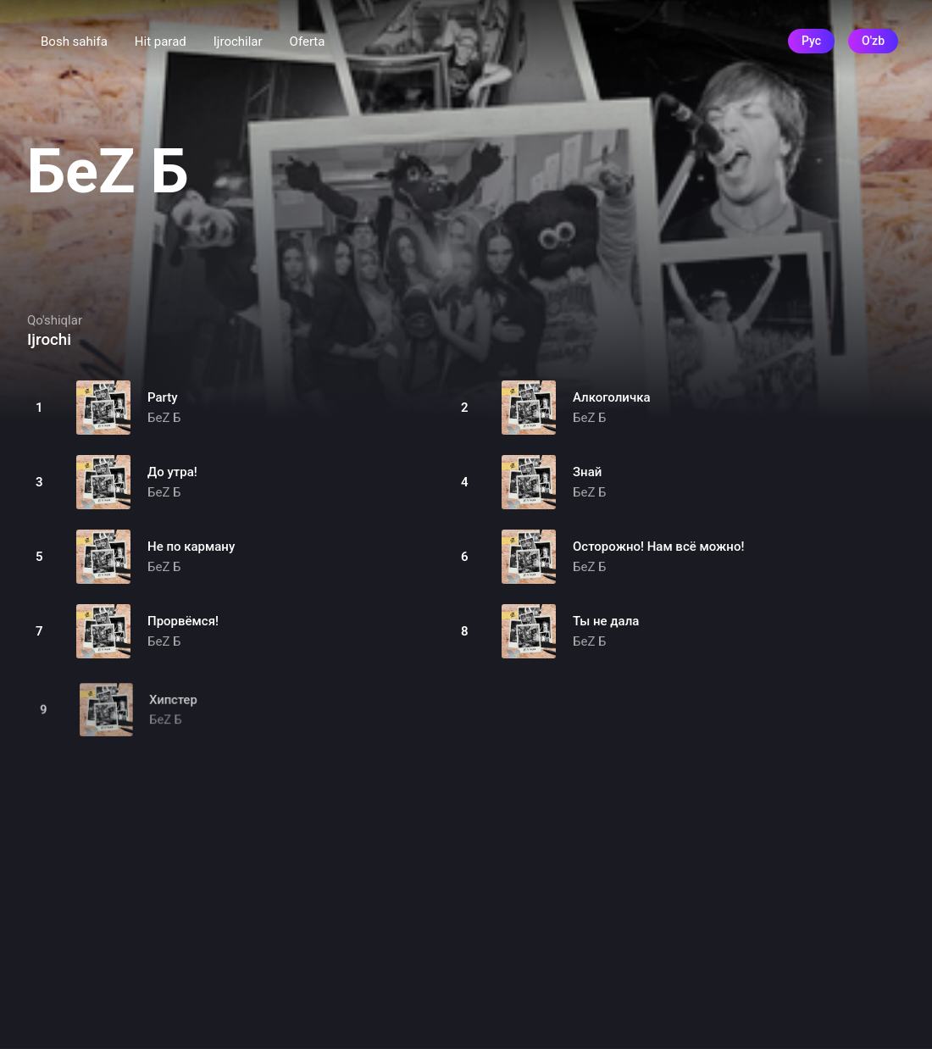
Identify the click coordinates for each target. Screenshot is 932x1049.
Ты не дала (606, 621)
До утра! (172, 472)
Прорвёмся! (183, 621)
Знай (587, 472)
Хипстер (175, 708)
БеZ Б (164, 417)
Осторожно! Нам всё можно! (658, 546)
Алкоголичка (612, 397)
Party (162, 397)
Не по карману (191, 546)
